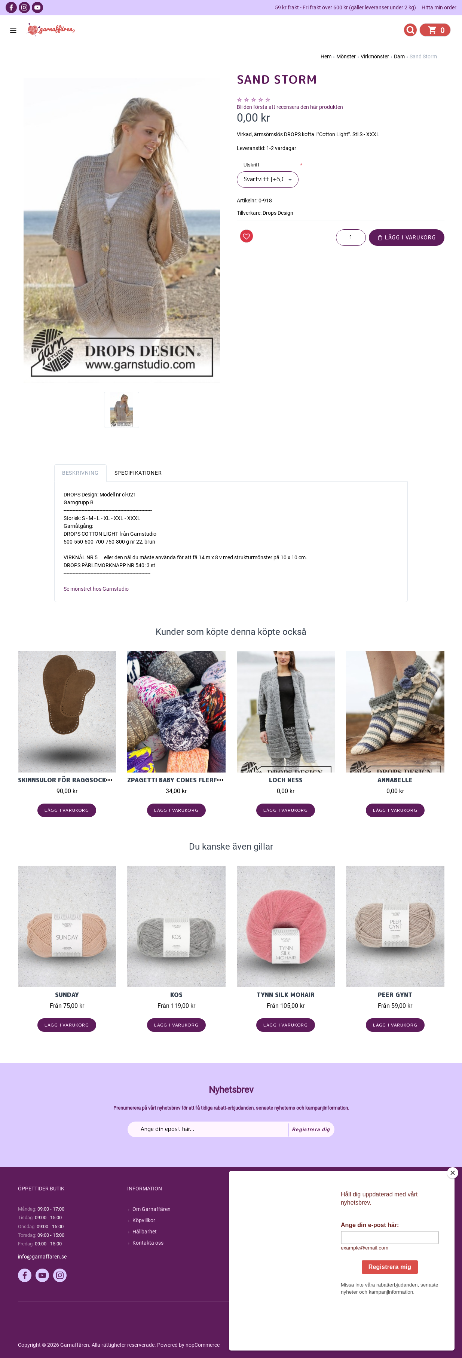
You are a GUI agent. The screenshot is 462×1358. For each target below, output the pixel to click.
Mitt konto (363, 1209)
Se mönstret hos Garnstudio (96, 589)
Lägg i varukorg (406, 237)
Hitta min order (439, 7)
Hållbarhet (144, 1232)
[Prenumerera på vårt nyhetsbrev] (231, 1129)
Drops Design (278, 213)
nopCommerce (203, 1345)
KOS (176, 995)
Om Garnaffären (151, 1209)
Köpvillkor (143, 1220)
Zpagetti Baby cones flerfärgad (182, 780)
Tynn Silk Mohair (286, 995)
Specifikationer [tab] (138, 473)
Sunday (67, 995)
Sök (246, 1209)
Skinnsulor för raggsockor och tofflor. (89, 780)
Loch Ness (286, 780)
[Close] (454, 1219)
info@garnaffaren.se (42, 1257)
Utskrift (251, 165)
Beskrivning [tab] (80, 473)
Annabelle (395, 780)
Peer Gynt (395, 995)
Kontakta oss (147, 1243)
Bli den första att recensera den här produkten (290, 107)
